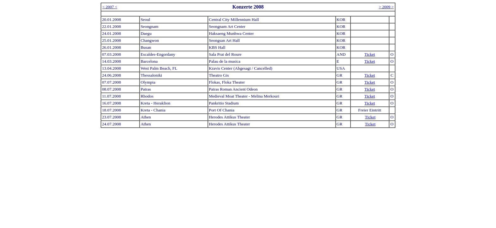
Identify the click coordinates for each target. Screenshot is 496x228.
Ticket (369, 54)
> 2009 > (386, 6)
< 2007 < (109, 6)
